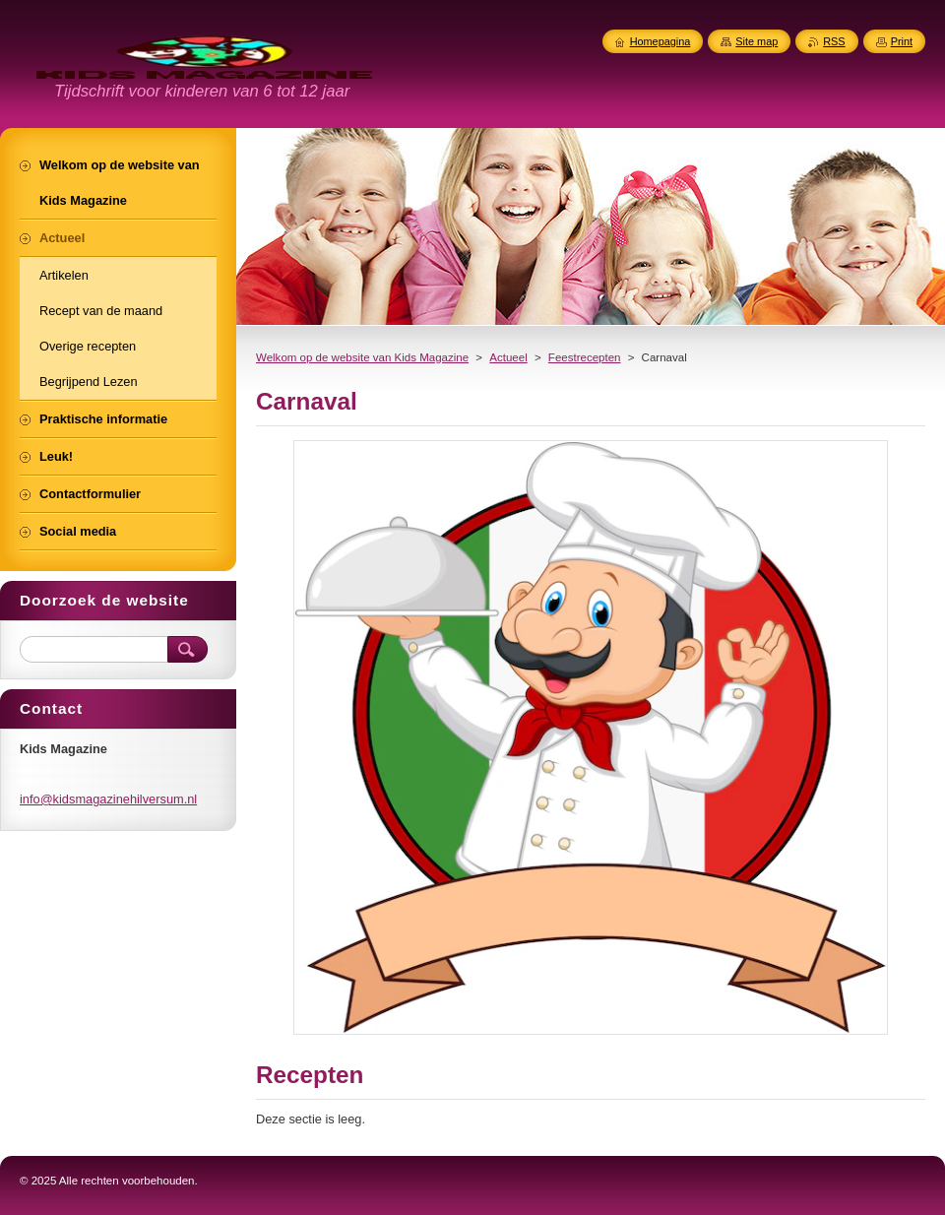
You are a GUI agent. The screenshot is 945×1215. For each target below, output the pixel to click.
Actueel (508, 357)
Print (902, 41)
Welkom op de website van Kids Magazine (362, 357)
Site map (756, 41)
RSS (834, 41)
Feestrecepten (584, 357)
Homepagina (660, 41)
